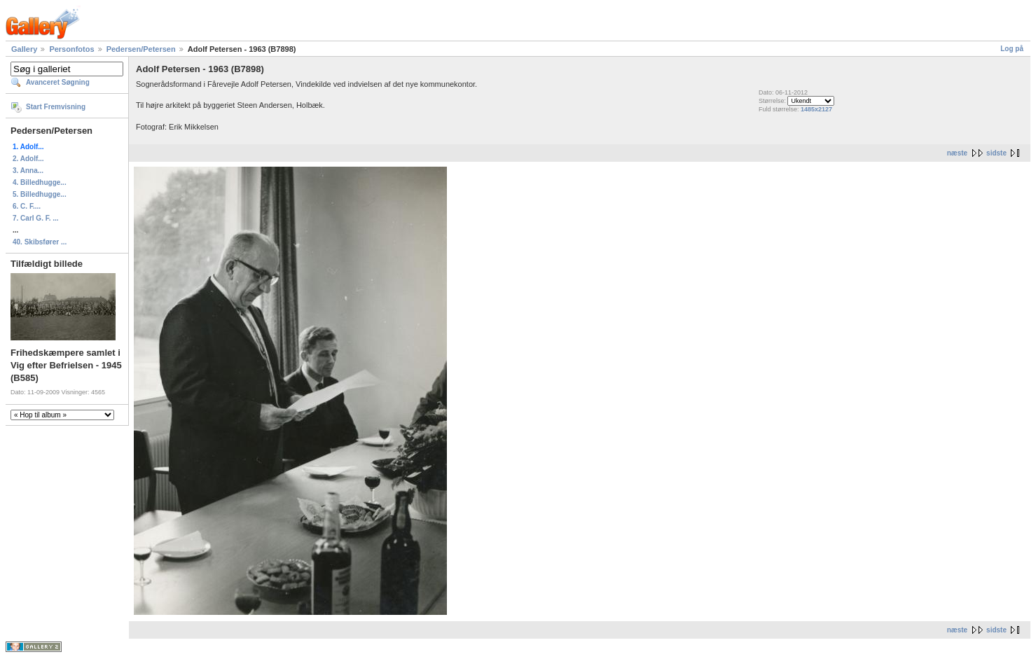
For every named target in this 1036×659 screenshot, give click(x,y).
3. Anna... (28, 170)
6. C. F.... (27, 206)
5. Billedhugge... (40, 194)
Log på (1011, 49)
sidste (996, 153)
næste (957, 153)
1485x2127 (816, 109)
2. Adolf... (28, 158)
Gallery (24, 49)
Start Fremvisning (55, 107)
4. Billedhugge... (40, 182)
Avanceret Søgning (58, 82)
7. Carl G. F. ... (36, 218)
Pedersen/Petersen (141, 49)
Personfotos (71, 49)
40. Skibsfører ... (40, 242)
